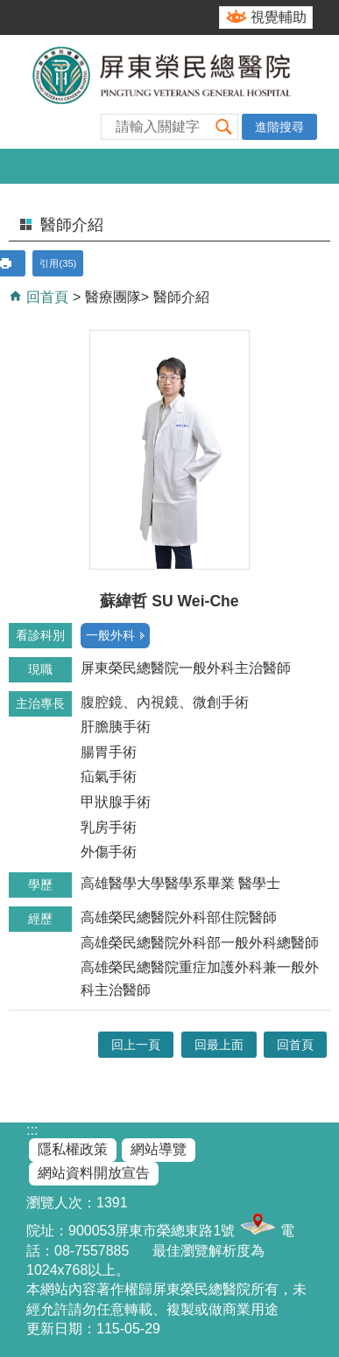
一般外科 (110, 635)
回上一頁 (135, 1045)
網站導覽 (159, 1149)
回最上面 (219, 1045)
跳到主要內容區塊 (9, 9)
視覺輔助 (279, 17)
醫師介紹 (181, 297)
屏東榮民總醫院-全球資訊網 (169, 92)
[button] (224, 126)
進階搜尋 (279, 127)
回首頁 (45, 297)
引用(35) (57, 263)
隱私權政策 (73, 1149)
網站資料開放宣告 (94, 1172)
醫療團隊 (113, 297)
